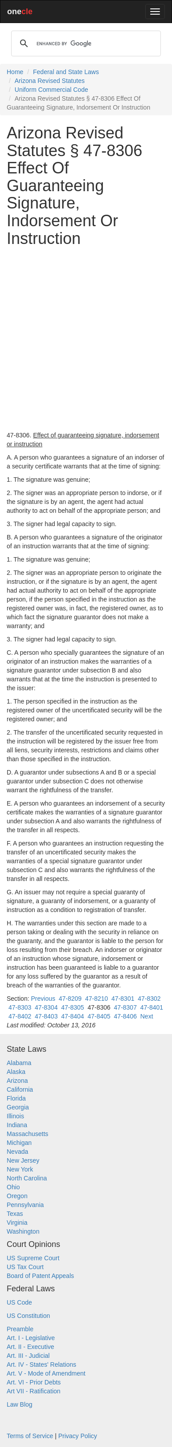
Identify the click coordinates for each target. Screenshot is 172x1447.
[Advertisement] (86, 339)
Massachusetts (27, 1133)
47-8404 (72, 1016)
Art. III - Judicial (28, 1355)
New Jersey (23, 1160)
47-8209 (70, 998)
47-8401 (151, 1007)
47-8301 (122, 998)
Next (146, 1016)
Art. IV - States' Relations (41, 1364)
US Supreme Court (33, 1258)
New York (20, 1169)
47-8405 (98, 1016)
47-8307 (125, 1007)
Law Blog (20, 1404)
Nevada (17, 1151)
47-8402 (19, 1016)
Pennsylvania (25, 1204)
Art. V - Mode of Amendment (46, 1373)
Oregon (17, 1195)
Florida (16, 1098)
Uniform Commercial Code (51, 89)
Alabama (19, 1062)
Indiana (17, 1125)
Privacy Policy (77, 1435)
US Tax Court (25, 1266)
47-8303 (19, 1007)
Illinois (15, 1116)
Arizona (17, 1080)
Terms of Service (30, 1435)
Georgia (18, 1107)
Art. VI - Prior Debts (34, 1382)
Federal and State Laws (66, 71)
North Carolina (27, 1178)
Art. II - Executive (30, 1346)
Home (15, 71)
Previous (43, 998)
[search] (85, 43)
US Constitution (28, 1315)
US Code (19, 1302)
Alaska (16, 1071)
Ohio (13, 1187)
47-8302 (149, 998)
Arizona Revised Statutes (50, 80)
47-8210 (96, 998)
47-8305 (72, 1007)
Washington (23, 1231)
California (20, 1089)
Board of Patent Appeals (40, 1275)
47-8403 (46, 1016)
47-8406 (125, 1016)
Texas (15, 1213)
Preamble (20, 1329)
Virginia (17, 1222)
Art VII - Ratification (34, 1391)
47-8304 (46, 1007)
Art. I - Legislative (31, 1337)
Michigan (19, 1142)
